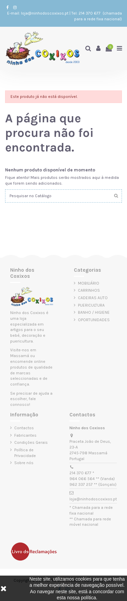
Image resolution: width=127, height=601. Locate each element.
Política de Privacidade (25, 453)
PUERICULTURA (91, 305)
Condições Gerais (31, 442)
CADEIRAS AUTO (93, 297)
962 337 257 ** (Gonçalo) (93, 484)
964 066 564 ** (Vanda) (92, 478)
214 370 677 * (81, 473)
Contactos (24, 428)
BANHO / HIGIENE (94, 312)
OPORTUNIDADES (94, 319)
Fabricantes (25, 435)
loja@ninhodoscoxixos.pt (44, 13)
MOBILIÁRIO (88, 283)
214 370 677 (90, 13)
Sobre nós (24, 462)
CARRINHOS (89, 290)
